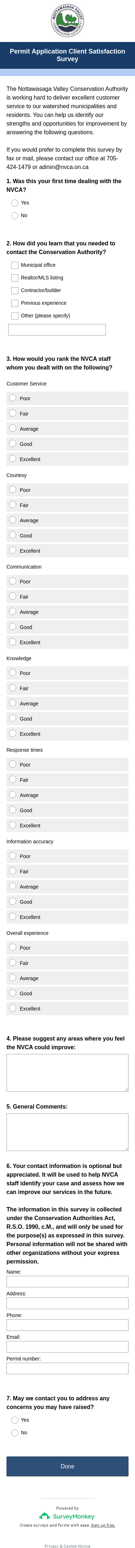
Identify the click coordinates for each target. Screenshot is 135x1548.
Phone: (14, 1295)
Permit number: (23, 1338)
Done (67, 1441)
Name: (13, 1251)
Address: (16, 1273)
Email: (13, 1316)
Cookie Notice (77, 1521)
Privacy (52, 1521)
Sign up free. (103, 1500)
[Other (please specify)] (57, 323)
